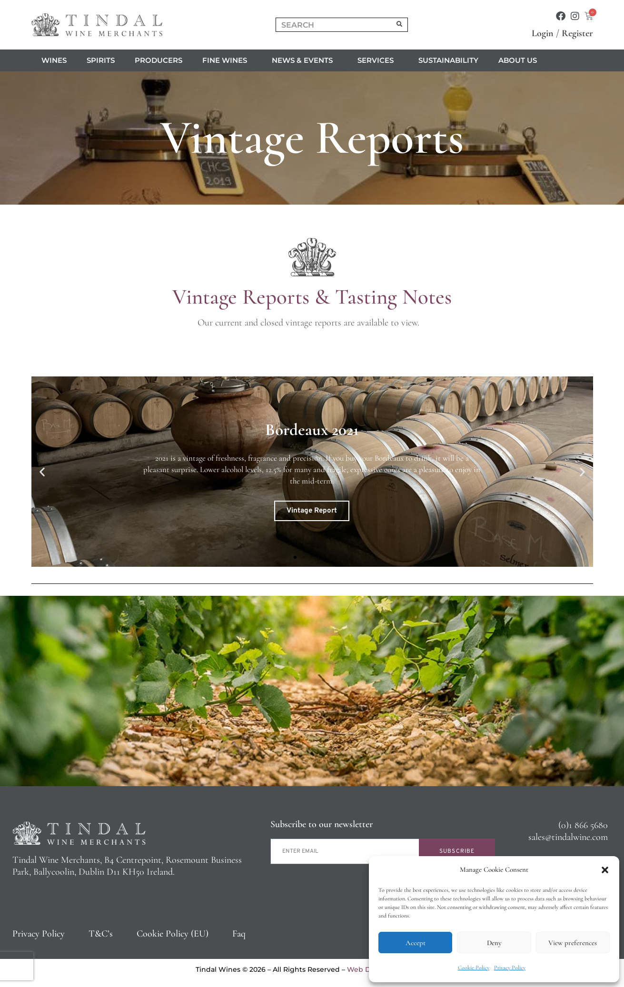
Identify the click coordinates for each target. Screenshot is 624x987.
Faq (239, 933)
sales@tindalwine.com (568, 837)
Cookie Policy (473, 967)
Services (377, 60)
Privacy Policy (509, 967)
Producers (158, 60)
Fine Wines (227, 60)
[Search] (399, 24)
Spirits (101, 60)
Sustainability (448, 60)
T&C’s (101, 933)
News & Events (304, 60)
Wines (54, 60)
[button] (605, 870)
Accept (416, 942)
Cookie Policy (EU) (172, 933)
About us (520, 60)
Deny (494, 942)
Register (577, 33)
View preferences (572, 942)
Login (543, 33)
